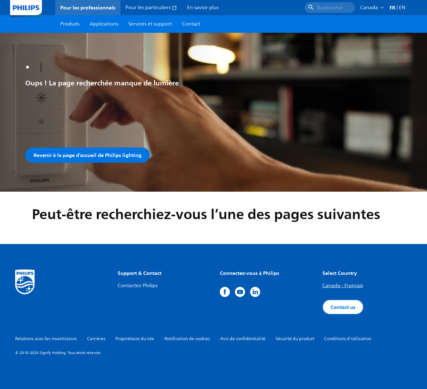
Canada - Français (342, 286)
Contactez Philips (137, 286)
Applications (104, 24)
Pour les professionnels (87, 7)
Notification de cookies (187, 338)
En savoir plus (203, 7)
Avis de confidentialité (243, 338)
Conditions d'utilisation (347, 338)
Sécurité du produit (295, 338)
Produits (69, 24)
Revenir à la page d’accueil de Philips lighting (87, 155)
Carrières (96, 338)
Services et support (150, 24)
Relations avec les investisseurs (46, 338)
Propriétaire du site (134, 338)
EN (402, 7)
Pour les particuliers (151, 7)
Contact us (342, 307)
